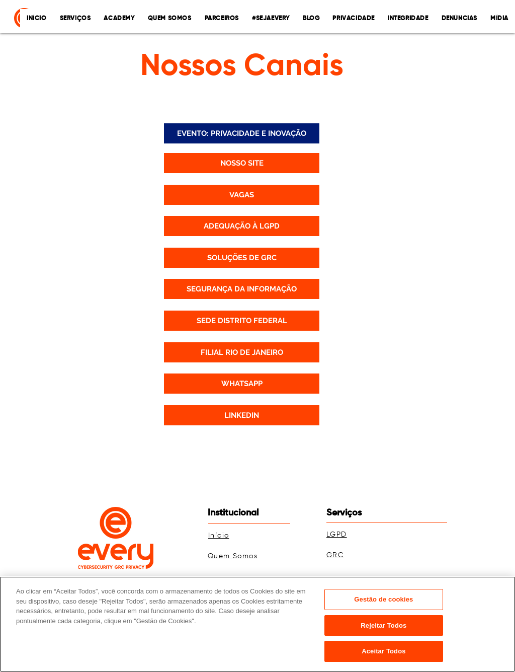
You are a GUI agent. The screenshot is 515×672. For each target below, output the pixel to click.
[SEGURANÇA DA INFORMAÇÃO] (241, 289)
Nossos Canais (242, 67)
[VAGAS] (241, 195)
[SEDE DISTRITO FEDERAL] (241, 321)
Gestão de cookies (383, 599)
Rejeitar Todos (383, 625)
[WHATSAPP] (241, 384)
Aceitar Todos (383, 651)
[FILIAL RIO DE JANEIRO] (241, 352)
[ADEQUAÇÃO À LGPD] (241, 226)
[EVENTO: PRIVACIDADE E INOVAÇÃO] (241, 133)
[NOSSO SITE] (241, 163)
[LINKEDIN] (241, 415)
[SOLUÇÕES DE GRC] (241, 258)
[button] (353, 18)
